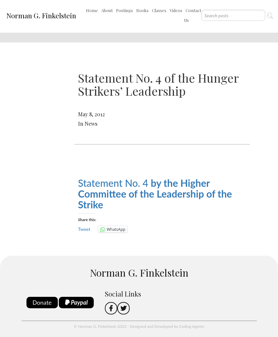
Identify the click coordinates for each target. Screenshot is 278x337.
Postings (124, 10)
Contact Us (192, 15)
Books (142, 10)
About (107, 10)
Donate (42, 302)
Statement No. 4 (155, 193)
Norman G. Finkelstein (41, 15)
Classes (159, 10)
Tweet (84, 229)
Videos (176, 10)
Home (92, 10)
